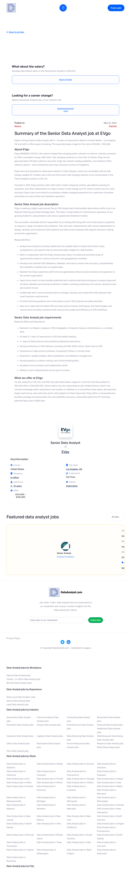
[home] (11, 8)
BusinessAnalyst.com (65, 109)
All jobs (115, 516)
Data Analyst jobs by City (20, 866)
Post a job (116, 8)
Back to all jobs (15, 32)
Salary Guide (65, 79)
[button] (63, 7)
